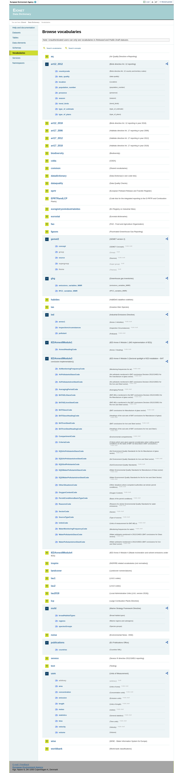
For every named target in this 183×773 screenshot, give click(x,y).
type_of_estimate (66, 109)
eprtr (53, 191)
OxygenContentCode (68, 492)
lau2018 (55, 593)
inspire (54, 563)
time (60, 721)
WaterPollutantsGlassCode (70, 534)
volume (62, 732)
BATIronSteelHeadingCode (70, 429)
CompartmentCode (67, 436)
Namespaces (18, 63)
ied (52, 314)
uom (53, 673)
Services (16, 58)
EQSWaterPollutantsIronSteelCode (74, 477)
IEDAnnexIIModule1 (61, 342)
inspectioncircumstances (70, 327)
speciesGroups (65, 626)
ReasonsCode (65, 504)
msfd (53, 608)
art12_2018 (57, 123)
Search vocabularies (54, 48)
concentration (65, 692)
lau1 (53, 578)
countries (63, 650)
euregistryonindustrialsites (65, 209)
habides (55, 299)
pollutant (62, 333)
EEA (24, 2)
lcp (52, 601)
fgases (54, 231)
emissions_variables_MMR (70, 285)
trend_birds (64, 103)
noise (54, 635)
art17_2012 (57, 138)
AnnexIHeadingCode (68, 349)
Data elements (19, 43)
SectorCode (64, 511)
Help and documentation (23, 27)
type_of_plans (65, 114)
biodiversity (57, 153)
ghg (53, 278)
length (61, 704)
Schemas (16, 48)
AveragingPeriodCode (68, 389)
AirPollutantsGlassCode (69, 374)
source (62, 258)
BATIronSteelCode (67, 423)
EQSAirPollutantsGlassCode (71, 451)
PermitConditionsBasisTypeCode (73, 498)
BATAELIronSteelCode (68, 402)
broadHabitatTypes (67, 615)
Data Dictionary (33, 22)
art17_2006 (57, 130)
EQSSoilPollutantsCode (69, 464)
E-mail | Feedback (20, 764)
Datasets (16, 32)
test (53, 666)
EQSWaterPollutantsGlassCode (72, 470)
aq (52, 56)
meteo (61, 709)
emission (63, 698)
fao (52, 224)
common (55, 168)
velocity (62, 727)
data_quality (64, 76)
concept (62, 246)
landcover (56, 570)
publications (57, 642)
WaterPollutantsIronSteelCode (72, 542)
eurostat (55, 216)
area (60, 686)
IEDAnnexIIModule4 (61, 552)
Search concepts (74, 48)
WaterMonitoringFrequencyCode (73, 529)
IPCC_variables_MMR (68, 291)
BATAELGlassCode (67, 395)
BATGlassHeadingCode (69, 416)
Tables (15, 37)
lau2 (53, 586)
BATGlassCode (65, 410)
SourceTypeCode (66, 517)
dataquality (57, 183)
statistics (63, 715)
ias (52, 307)
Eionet (23, 22)
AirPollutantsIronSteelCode (70, 382)
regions (62, 621)
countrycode (64, 71)
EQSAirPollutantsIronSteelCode (72, 459)
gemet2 (55, 239)
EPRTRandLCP (59, 198)
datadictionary (58, 176)
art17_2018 (57, 145)
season (62, 98)
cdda (53, 161)
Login (148, 2)
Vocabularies (18, 53)
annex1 (62, 322)
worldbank (56, 749)
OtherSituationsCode (68, 485)
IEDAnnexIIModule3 (61, 358)
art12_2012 (57, 64)
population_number (67, 87)
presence (63, 93)
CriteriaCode (64, 442)
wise (53, 741)
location (62, 82)
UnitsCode (63, 523)
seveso (55, 658)
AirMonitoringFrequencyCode (72, 369)
